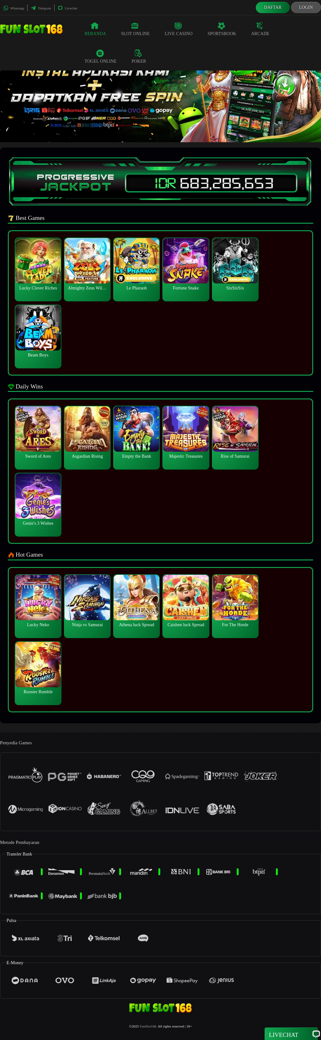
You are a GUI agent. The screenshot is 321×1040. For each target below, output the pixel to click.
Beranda (95, 29)
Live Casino (179, 29)
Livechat (67, 8)
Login (306, 7)
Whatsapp (13, 8)
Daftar (273, 7)
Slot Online (135, 29)
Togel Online (101, 56)
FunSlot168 (147, 1026)
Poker (139, 56)
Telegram (41, 8)
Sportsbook (222, 29)
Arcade (260, 29)
